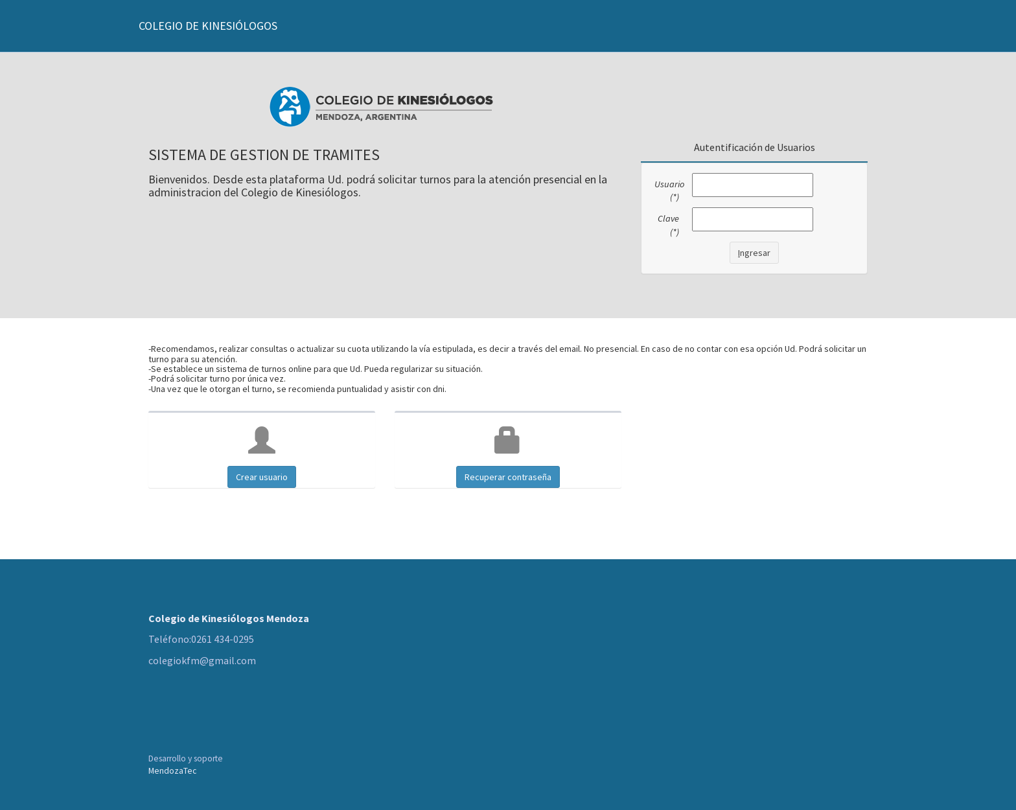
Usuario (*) (668, 190)
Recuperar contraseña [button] (508, 477)
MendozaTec (172, 770)
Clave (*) (668, 225)
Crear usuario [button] (262, 477)
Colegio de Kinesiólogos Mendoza (228, 618)
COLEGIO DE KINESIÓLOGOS (208, 25)
